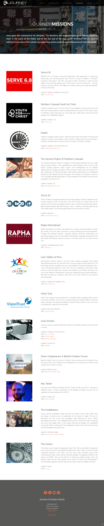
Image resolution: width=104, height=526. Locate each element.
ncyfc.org (48, 122)
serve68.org (49, 94)
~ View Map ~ (52, 511)
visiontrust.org (49, 311)
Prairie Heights (49, 336)
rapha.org (48, 247)
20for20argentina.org (51, 215)
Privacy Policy (52, 515)
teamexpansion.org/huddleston (54, 434)
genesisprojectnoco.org (52, 186)
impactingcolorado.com (52, 148)
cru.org (47, 468)
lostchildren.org (50, 284)
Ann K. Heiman (50, 334)
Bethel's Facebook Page (52, 372)
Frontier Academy (50, 339)
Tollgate (47, 345)
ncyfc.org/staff (49, 399)
